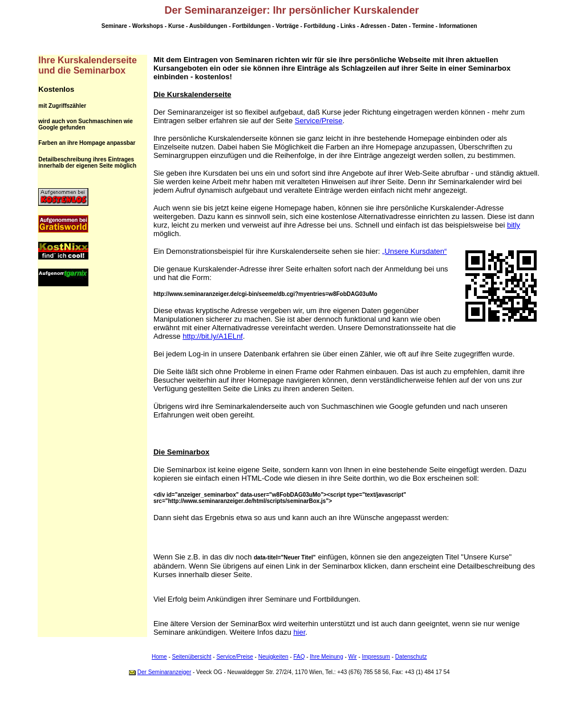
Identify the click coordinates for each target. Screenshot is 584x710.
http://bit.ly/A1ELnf (212, 336)
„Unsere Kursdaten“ (414, 251)
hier (299, 632)
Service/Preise (319, 120)
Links (347, 26)
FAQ (299, 657)
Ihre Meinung (326, 657)
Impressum (376, 657)
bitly (513, 225)
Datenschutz (411, 657)
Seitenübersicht (192, 657)
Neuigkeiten (273, 657)
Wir (352, 657)
